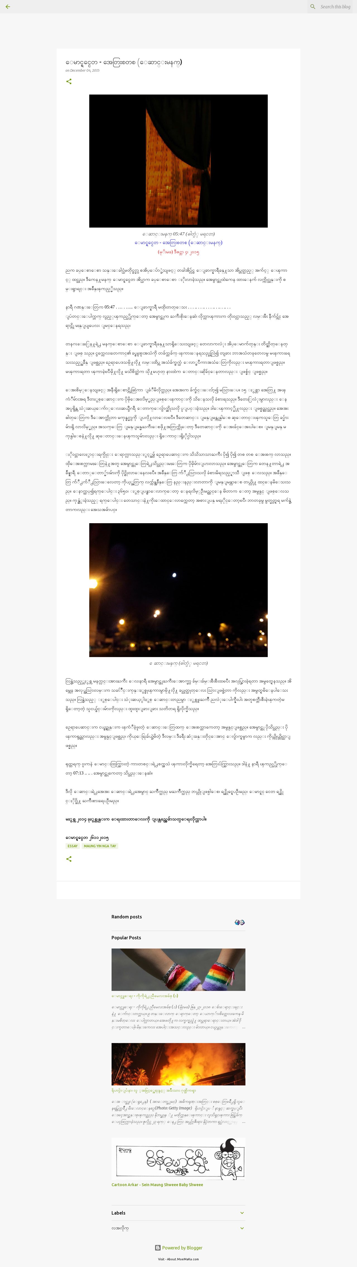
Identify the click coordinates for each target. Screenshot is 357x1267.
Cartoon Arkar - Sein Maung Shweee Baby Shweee (157, 1184)
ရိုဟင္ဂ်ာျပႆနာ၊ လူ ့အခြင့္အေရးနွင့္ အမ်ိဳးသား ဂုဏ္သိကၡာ (154, 1090)
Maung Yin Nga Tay (100, 846)
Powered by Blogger (178, 1247)
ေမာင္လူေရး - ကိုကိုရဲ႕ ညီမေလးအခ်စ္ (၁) (145, 995)
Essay (73, 846)
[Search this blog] (323, 6)
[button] (69, 82)
